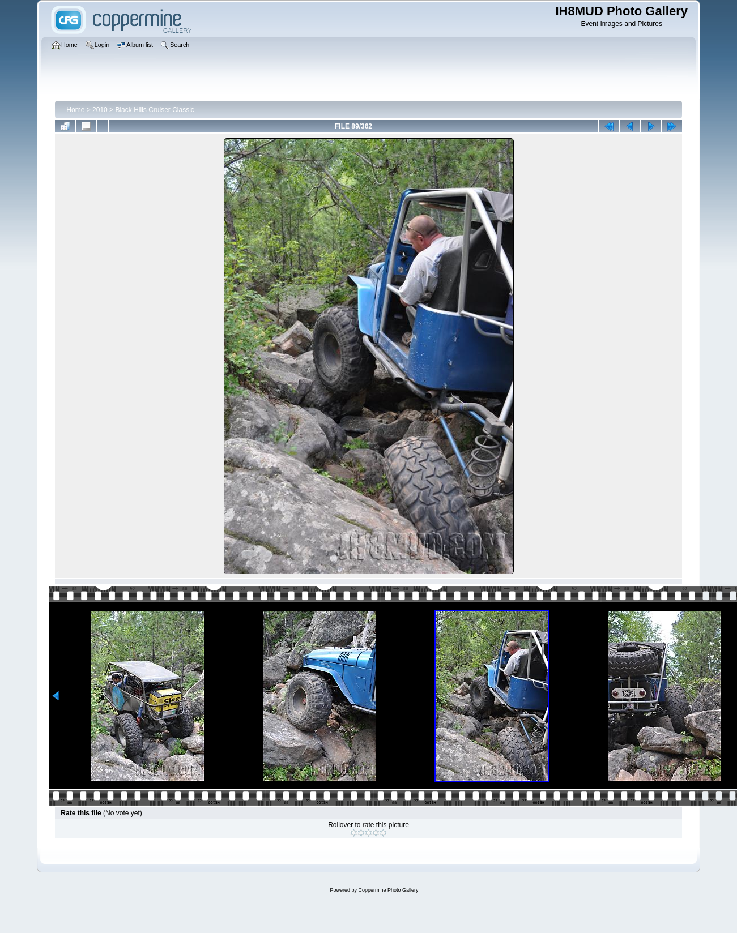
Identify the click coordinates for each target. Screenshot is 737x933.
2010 (100, 110)
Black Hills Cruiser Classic (154, 110)
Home (75, 110)
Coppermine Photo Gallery (388, 890)
